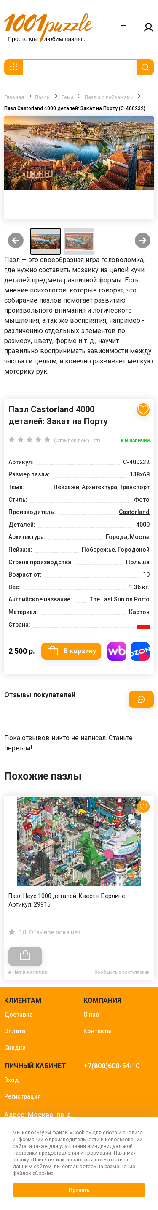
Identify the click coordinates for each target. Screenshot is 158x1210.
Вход (11, 1080)
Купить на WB (116, 651)
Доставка (18, 1014)
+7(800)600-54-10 (111, 1066)
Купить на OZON (140, 651)
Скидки (15, 1047)
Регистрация (22, 1096)
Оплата (14, 1031)
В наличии (137, 441)
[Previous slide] (15, 241)
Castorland (134, 512)
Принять (79, 1190)
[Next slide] (142, 241)
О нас (91, 1014)
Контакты (97, 1031)
